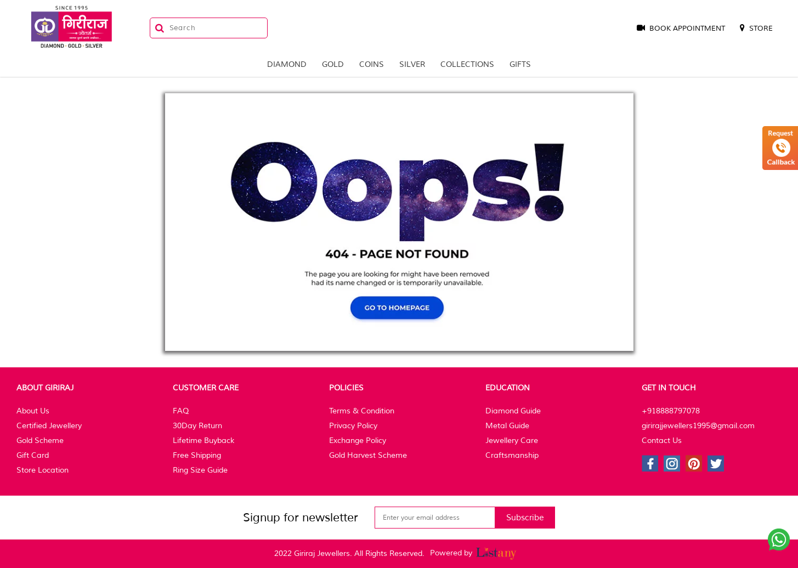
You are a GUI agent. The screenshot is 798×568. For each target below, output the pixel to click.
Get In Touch (669, 388)
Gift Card (32, 455)
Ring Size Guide (200, 470)
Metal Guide (507, 425)
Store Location (42, 470)
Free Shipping (197, 455)
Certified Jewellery (49, 425)
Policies (346, 388)
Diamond (287, 64)
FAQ (181, 411)
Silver (412, 64)
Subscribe (525, 518)
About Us (32, 411)
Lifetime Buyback (203, 440)
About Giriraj (44, 388)
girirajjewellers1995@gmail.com (698, 425)
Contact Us (662, 440)
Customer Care (206, 388)
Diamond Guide (513, 411)
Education (507, 388)
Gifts (520, 64)
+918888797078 (671, 411)
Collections (467, 64)
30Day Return (197, 425)
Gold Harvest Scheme (368, 455)
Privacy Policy (353, 425)
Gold (333, 64)
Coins (371, 64)
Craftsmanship (512, 455)
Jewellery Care (511, 440)
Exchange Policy (357, 440)
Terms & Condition (361, 411)
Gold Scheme (40, 440)
